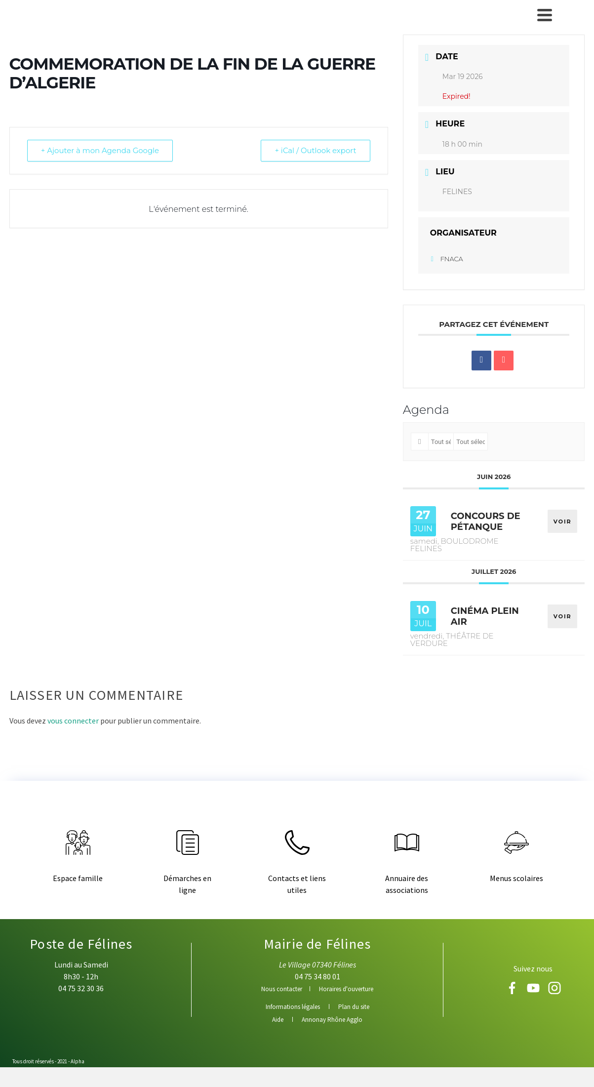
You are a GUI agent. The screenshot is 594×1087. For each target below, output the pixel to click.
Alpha (77, 1061)
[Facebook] (512, 991)
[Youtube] (534, 991)
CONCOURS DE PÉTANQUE (485, 521)
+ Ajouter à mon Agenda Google (100, 150)
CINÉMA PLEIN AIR (485, 616)
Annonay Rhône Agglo (332, 1019)
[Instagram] (554, 991)
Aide (277, 1019)
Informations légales (293, 1007)
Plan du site (353, 1007)
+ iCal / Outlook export (315, 150)
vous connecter (73, 720)
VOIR (563, 521)
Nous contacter (281, 989)
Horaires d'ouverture (346, 989)
